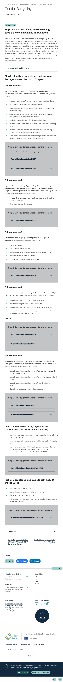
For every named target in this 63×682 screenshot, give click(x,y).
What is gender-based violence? (14, 606)
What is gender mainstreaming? (14, 604)
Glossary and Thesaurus (12, 612)
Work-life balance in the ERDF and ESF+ (27, 468)
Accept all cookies (23, 672)
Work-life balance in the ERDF (23, 220)
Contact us (8, 584)
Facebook (44, 604)
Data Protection (39, 645)
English (19, 14)
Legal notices (25, 645)
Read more (8, 318)
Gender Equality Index (11, 610)
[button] (9, 561)
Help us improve (42, 618)
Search (54, 679)
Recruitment (38, 579)
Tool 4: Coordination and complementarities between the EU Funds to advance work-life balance (31, 4)
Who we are (38, 577)
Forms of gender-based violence (14, 608)
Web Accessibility (11, 645)
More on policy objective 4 (18, 68)
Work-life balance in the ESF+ (23, 344)
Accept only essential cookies (40, 672)
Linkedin (36, 604)
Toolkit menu (11, 25)
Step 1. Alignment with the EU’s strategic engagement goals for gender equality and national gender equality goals (18, 542)
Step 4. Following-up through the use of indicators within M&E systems (44, 541)
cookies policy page (34, 665)
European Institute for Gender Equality (5, 679)
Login (21, 649)
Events (37, 583)
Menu (60, 679)
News (36, 581)
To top (30, 656)
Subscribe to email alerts (13, 574)
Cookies (57, 568)
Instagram (47, 604)
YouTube (40, 604)
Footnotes (12, 531)
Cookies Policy (11, 649)
